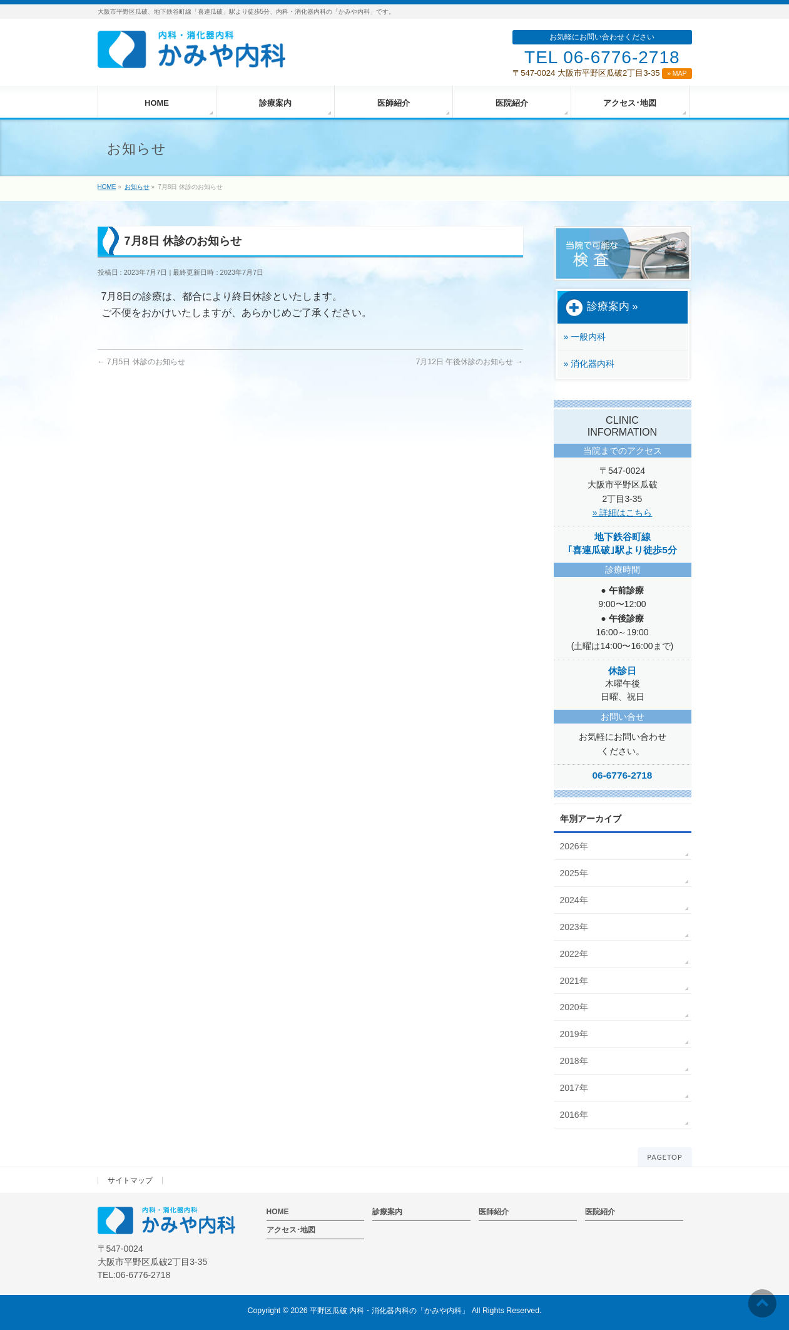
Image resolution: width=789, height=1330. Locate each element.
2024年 (574, 900)
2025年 (574, 873)
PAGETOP (664, 1157)
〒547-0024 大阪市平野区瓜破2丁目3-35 (601, 73)
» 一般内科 (585, 337)
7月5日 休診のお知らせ (141, 361)
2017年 (574, 1088)
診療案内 (387, 1211)
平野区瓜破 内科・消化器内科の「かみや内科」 (389, 1310)
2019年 (574, 1034)
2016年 (574, 1115)
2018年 (574, 1061)
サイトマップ (130, 1180)
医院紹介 (600, 1211)
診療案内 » (601, 307)
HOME (278, 1211)
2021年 (574, 981)
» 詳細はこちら (623, 513)
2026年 (574, 846)
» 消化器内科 (589, 364)
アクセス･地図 (291, 1229)
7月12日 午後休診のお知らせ (469, 361)
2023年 (574, 927)
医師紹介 (494, 1211)
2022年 (574, 954)
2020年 (574, 1007)
